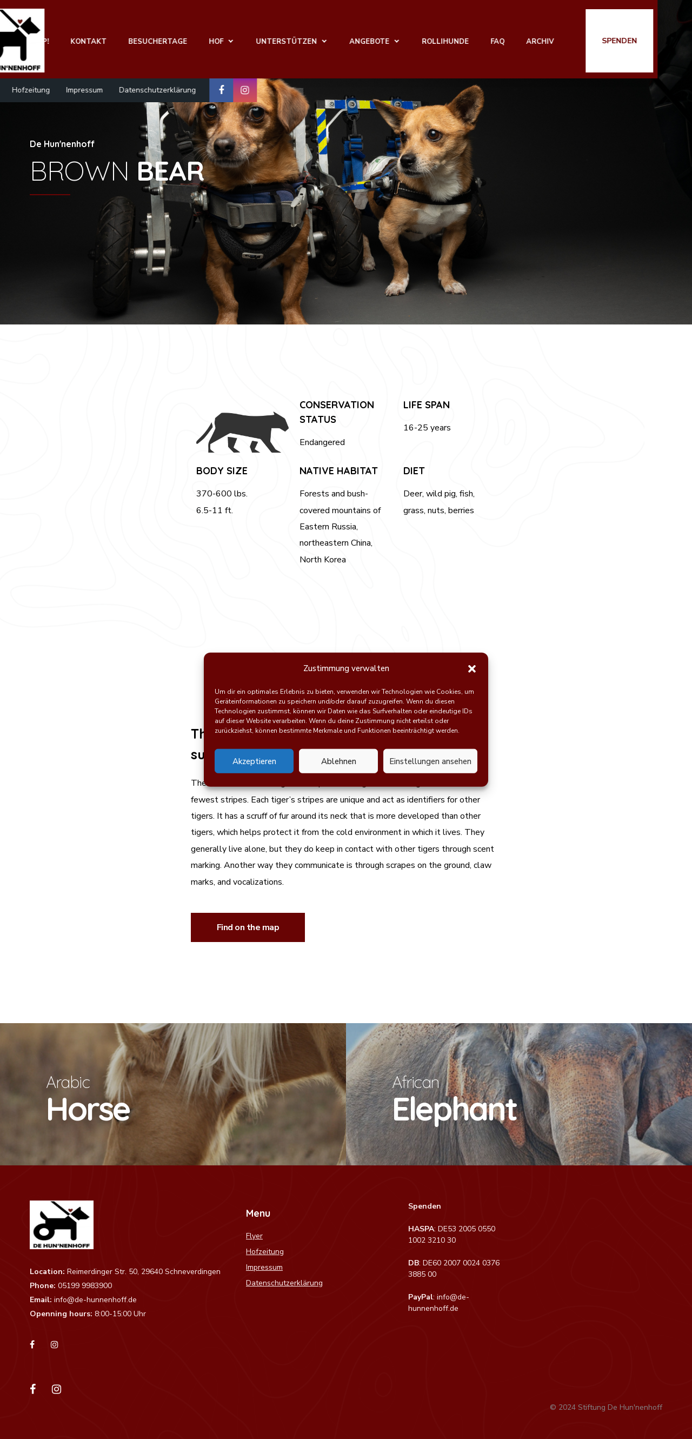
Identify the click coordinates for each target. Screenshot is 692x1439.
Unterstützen (325, 38)
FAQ (537, 38)
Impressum (119, 86)
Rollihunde (484, 38)
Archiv (579, 38)
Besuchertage (197, 38)
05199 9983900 (85, 1286)
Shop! (77, 38)
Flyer (22, 86)
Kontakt (128, 38)
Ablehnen (338, 760)
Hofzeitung (65, 86)
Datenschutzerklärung (192, 86)
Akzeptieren (254, 760)
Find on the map (248, 927)
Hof (255, 38)
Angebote (409, 38)
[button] (472, 668)
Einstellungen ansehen (430, 760)
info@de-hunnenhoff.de (95, 1300)
